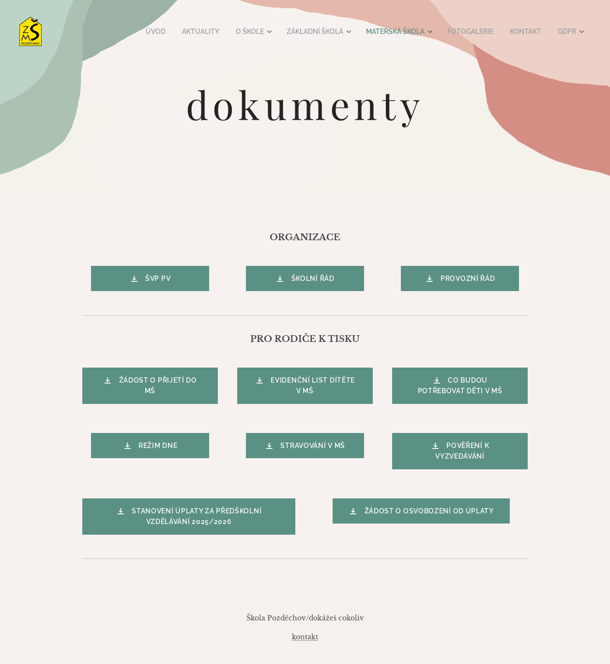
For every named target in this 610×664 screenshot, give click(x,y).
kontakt (305, 637)
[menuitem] (172, 31)
